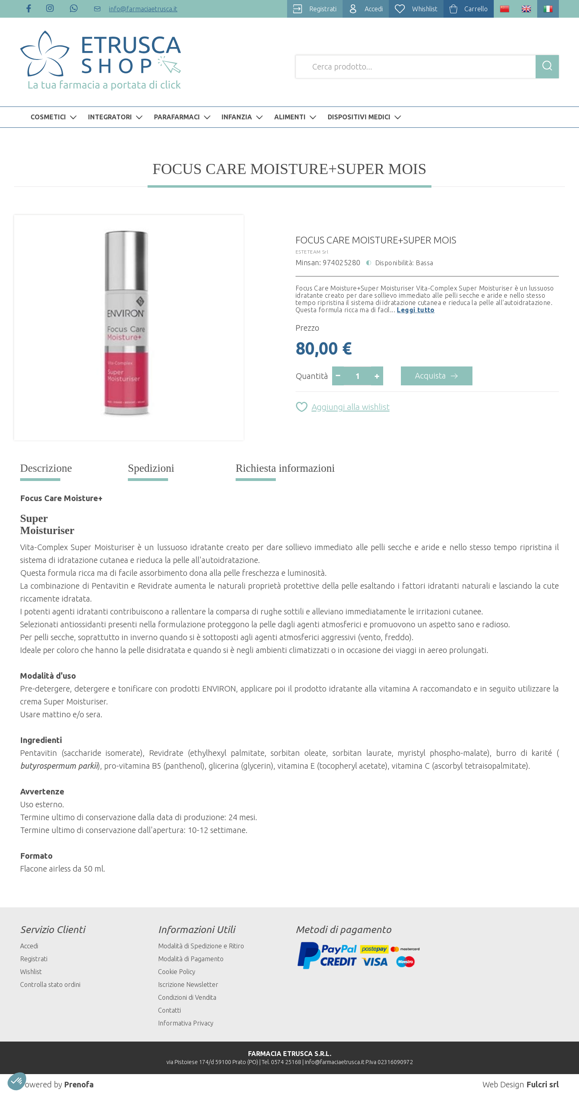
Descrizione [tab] (46, 468)
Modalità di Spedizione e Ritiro (201, 946)
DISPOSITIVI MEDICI (365, 117)
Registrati (33, 958)
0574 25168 (286, 1062)
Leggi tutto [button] (415, 309)
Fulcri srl (542, 1084)
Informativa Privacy (186, 1023)
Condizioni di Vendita (187, 997)
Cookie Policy (176, 971)
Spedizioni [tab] (151, 468)
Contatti (169, 1010)
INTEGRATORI (116, 117)
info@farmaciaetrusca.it (334, 1062)
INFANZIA (243, 117)
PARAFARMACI (183, 117)
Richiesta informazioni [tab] (285, 468)
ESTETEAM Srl (312, 251)
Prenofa (79, 1084)
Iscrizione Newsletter (188, 984)
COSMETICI (55, 117)
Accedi (29, 946)
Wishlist (31, 971)
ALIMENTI (296, 117)
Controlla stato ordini (50, 984)
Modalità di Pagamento (191, 958)
